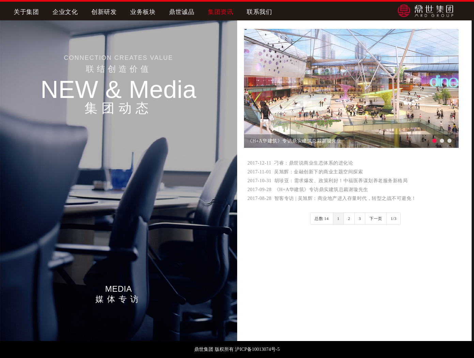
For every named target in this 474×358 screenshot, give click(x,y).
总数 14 (322, 218)
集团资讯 (220, 11)
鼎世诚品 (181, 11)
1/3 (394, 218)
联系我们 (259, 11)
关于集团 (26, 11)
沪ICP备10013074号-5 (257, 349)
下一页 (375, 218)
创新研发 (104, 11)
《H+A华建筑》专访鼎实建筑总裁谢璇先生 (294, 140)
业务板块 (142, 11)
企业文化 (65, 11)
